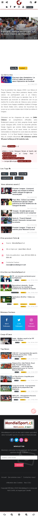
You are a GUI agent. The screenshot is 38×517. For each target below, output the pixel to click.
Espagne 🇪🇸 (19, 183)
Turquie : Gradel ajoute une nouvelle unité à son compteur (24, 217)
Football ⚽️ (23, 73)
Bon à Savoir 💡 (15, 298)
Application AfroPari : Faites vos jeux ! (23, 303)
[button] (29, 7)
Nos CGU (27, 488)
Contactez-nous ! (29, 483)
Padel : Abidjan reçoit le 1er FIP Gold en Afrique (23, 344)
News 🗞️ (14, 73)
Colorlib (28, 496)
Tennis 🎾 (24, 347)
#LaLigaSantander (9, 161)
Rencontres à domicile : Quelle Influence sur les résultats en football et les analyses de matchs (24, 292)
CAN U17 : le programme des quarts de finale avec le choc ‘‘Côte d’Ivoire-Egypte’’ (24, 360)
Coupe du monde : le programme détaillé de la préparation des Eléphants (23, 392)
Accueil (3, 483)
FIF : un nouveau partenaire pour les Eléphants (23, 282)
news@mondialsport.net (16, 270)
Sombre (29, 7)
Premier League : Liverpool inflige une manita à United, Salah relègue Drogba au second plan (23, 197)
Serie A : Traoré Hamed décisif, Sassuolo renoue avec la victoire (24, 225)
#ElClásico (11, 152)
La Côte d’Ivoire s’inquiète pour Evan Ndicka (23, 382)
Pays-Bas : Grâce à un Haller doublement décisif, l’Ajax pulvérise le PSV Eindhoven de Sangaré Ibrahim (24, 208)
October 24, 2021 (24, 167)
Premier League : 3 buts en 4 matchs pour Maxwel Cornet (23, 234)
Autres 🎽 (16, 309)
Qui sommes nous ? (15, 483)
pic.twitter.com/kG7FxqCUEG (13, 164)
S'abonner (19, 470)
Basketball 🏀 (33, 309)
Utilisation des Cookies (14, 488)
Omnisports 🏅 (24, 309)
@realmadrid (7, 159)
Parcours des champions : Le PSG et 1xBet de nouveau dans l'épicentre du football (23, 85)
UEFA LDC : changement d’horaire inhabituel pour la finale (24, 402)
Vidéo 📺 (4, 179)
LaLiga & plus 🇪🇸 (7, 183)
